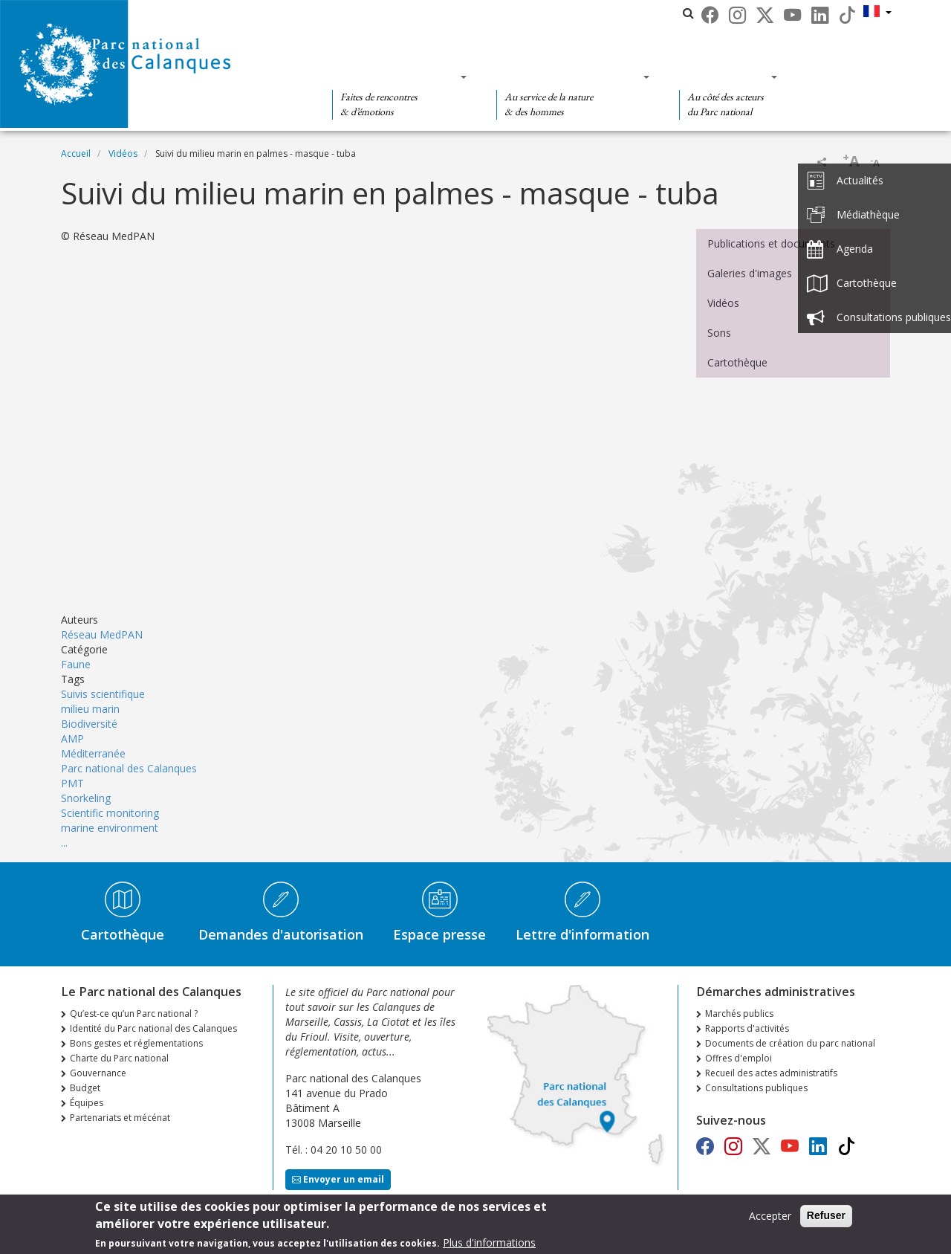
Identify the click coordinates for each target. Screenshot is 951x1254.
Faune (76, 664)
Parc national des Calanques (129, 768)
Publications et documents (771, 243)
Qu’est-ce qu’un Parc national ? (134, 1013)
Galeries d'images (749, 273)
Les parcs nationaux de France (605, 13)
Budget (85, 1088)
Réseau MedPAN (102, 634)
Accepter (770, 1216)
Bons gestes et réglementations (136, 1043)
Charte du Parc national (119, 1058)
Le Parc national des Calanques (435, 13)
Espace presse (439, 934)
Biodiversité (89, 724)
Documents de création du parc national (790, 1043)
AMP (72, 738)
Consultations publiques (756, 1088)
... (64, 843)
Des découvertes (395, 76)
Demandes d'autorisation (280, 934)
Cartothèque (737, 362)
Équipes (86, 1102)
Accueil (76, 153)
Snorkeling (86, 798)
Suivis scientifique (103, 694)
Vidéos (122, 153)
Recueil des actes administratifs (771, 1073)
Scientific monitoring (110, 813)
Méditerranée (93, 753)
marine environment (109, 828)
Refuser (826, 1215)
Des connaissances (568, 76)
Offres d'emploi (738, 1058)
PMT (72, 783)
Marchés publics (739, 1013)
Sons (719, 333)
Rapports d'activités (747, 1028)
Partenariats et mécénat (120, 1117)
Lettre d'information (582, 934)
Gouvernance (98, 1073)
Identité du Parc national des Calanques (153, 1028)
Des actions (723, 76)
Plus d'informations (489, 1242)
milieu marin (90, 709)
